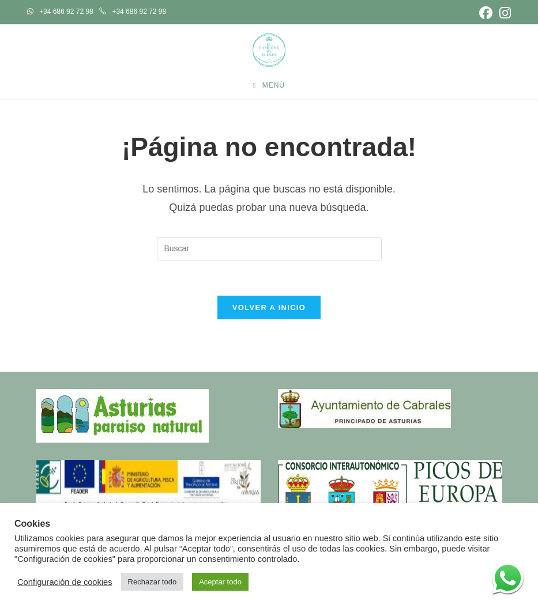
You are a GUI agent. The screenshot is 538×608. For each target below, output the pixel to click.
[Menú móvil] (269, 85)
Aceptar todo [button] (220, 581)
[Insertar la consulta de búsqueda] (269, 248)
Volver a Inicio (269, 307)
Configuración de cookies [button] (64, 582)
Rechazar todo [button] (152, 581)
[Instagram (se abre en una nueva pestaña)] (503, 13)
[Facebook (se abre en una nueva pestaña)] (486, 13)
